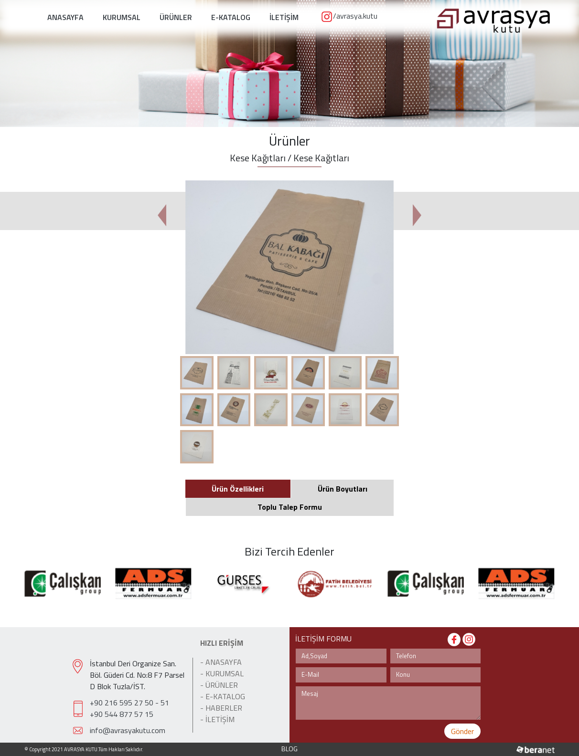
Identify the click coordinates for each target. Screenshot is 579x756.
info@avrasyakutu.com (127, 730)
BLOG (289, 749)
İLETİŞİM (284, 17)
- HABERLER (221, 708)
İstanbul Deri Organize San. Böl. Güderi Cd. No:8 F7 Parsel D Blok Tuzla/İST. (137, 675)
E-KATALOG (230, 17)
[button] (161, 215)
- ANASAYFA (221, 662)
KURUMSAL (121, 17)
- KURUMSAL (222, 673)
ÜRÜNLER (176, 17)
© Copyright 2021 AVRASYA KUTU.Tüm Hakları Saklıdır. (83, 749)
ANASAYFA (65, 17)
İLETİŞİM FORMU (323, 638)
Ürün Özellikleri (238, 488)
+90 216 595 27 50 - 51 (129, 702)
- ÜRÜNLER (219, 685)
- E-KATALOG (222, 696)
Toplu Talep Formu (289, 507)
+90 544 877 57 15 (121, 714)
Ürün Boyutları (342, 488)
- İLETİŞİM (217, 719)
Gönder (462, 731)
